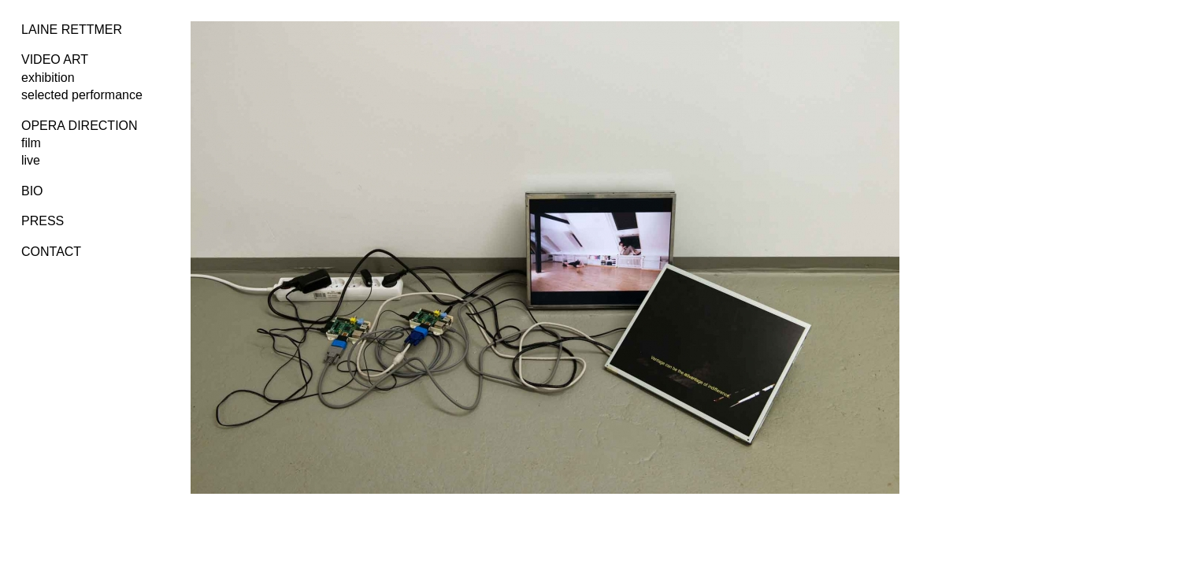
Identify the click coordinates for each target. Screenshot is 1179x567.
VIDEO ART (54, 59)
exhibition (48, 77)
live (30, 160)
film (31, 143)
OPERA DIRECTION (79, 125)
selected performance (82, 95)
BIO (32, 191)
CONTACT (51, 251)
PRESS (42, 221)
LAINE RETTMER (71, 29)
